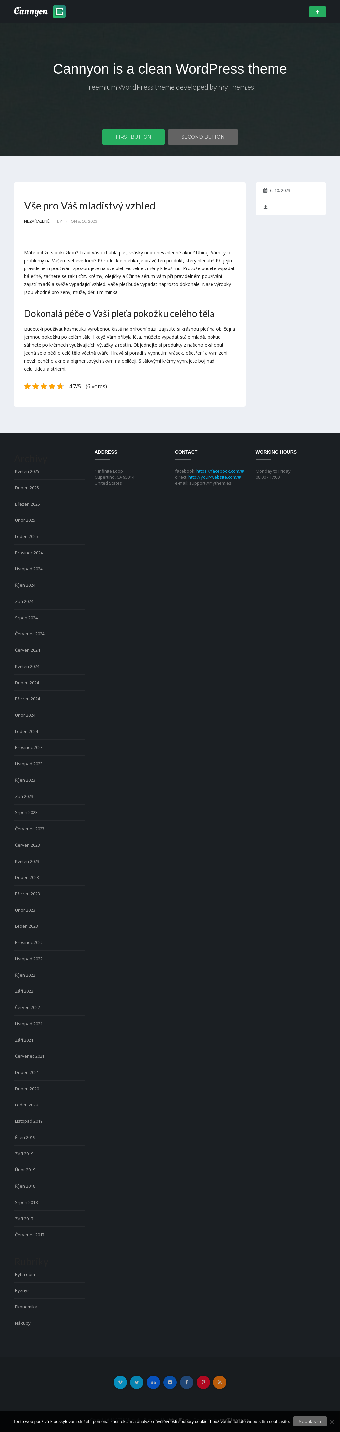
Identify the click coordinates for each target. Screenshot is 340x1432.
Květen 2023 (27, 861)
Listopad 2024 (28, 569)
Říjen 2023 (25, 780)
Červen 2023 (27, 845)
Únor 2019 (25, 1170)
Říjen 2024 (25, 585)
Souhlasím (310, 1421)
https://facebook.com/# (220, 471)
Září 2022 (24, 991)
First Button (133, 137)
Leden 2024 (26, 731)
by (59, 221)
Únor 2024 (25, 715)
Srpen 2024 (26, 618)
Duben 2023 (27, 877)
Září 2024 (24, 601)
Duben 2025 (27, 488)
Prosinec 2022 (29, 942)
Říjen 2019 (25, 1137)
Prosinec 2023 (29, 747)
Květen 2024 (27, 666)
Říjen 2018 (25, 1186)
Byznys (22, 1290)
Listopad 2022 (28, 959)
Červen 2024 (27, 650)
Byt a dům (25, 1274)
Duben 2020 (27, 1089)
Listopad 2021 (28, 1024)
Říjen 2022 (25, 975)
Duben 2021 (27, 1072)
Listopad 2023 (28, 764)
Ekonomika (26, 1307)
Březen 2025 (27, 504)
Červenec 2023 (29, 829)
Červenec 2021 (29, 1056)
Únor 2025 (25, 520)
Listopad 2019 (28, 1121)
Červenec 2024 (29, 634)
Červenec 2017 (29, 1235)
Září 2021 (24, 1040)
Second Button (203, 137)
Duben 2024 (27, 683)
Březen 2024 (27, 699)
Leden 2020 (26, 1105)
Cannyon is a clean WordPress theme (170, 69)
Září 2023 (24, 796)
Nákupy (23, 1323)
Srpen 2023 (26, 812)
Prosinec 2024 (29, 553)
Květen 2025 (27, 471)
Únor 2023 (25, 910)
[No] (331, 1421)
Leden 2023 (26, 926)
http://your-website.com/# (214, 477)
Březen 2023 (27, 894)
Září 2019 (24, 1154)
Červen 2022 (27, 1007)
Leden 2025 (26, 536)
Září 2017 (24, 1219)
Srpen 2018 (26, 1202)
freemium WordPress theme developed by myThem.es (170, 86)
